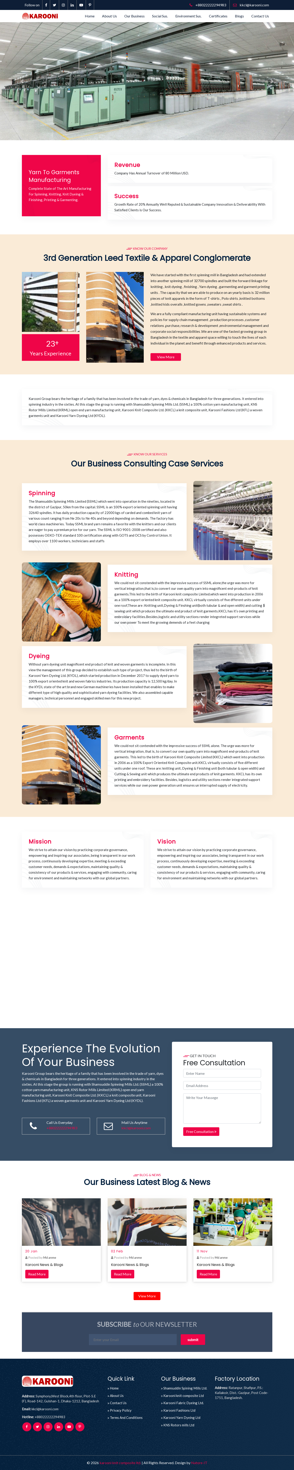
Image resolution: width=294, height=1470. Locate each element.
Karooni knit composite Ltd (183, 1395)
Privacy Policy (121, 1410)
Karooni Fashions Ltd (179, 1410)
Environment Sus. (188, 16)
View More (165, 356)
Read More (37, 1274)
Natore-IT (199, 1462)
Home (90, 16)
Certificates (218, 16)
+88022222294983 (208, 5)
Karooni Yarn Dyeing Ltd (181, 1417)
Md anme (49, 1257)
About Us (109, 16)
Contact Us (260, 16)
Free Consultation (201, 1131)
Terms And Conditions (126, 1417)
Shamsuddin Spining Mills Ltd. (185, 1388)
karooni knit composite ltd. (120, 1462)
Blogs (239, 16)
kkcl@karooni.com (251, 5)
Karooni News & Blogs (44, 1264)
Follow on (32, 5)
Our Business (134, 16)
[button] (22, 81)
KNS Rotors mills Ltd (178, 1425)
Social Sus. (160, 16)
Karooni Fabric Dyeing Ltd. (183, 1403)
